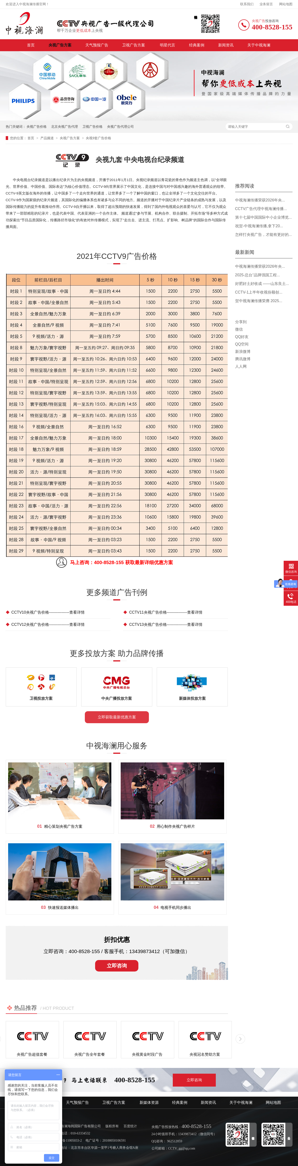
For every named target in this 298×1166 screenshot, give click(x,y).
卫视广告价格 (92, 126)
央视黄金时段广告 (147, 1054)
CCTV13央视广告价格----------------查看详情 (162, 624)
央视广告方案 (60, 45)
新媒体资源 (149, 1102)
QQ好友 (242, 337)
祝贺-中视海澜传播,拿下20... (259, 226)
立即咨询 (117, 965)
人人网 (241, 366)
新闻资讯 (225, 45)
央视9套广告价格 (98, 138)
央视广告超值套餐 (32, 1054)
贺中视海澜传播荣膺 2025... (258, 301)
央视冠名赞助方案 (205, 1054)
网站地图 (286, 4)
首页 (31, 45)
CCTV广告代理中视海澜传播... (261, 209)
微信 (239, 329)
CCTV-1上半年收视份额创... (258, 292)
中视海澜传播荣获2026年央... (260, 200)
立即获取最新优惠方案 (117, 717)
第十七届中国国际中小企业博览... (263, 217)
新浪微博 (242, 352)
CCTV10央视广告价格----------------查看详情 (45, 612)
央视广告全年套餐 (89, 1054)
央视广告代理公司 (120, 126)
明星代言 (167, 45)
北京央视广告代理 (64, 126)
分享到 (241, 322)
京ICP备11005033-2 (68, 1140)
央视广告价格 (37, 126)
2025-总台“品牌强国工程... (257, 275)
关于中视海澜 (258, 45)
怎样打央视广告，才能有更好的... (263, 235)
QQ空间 (242, 344)
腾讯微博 (242, 359)
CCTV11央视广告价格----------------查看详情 (162, 612)
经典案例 (196, 45)
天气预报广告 (96, 45)
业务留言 (266, 4)
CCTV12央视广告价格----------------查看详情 (45, 624)
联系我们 (247, 4)
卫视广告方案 (134, 45)
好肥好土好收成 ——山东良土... (262, 284)
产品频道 (47, 138)
